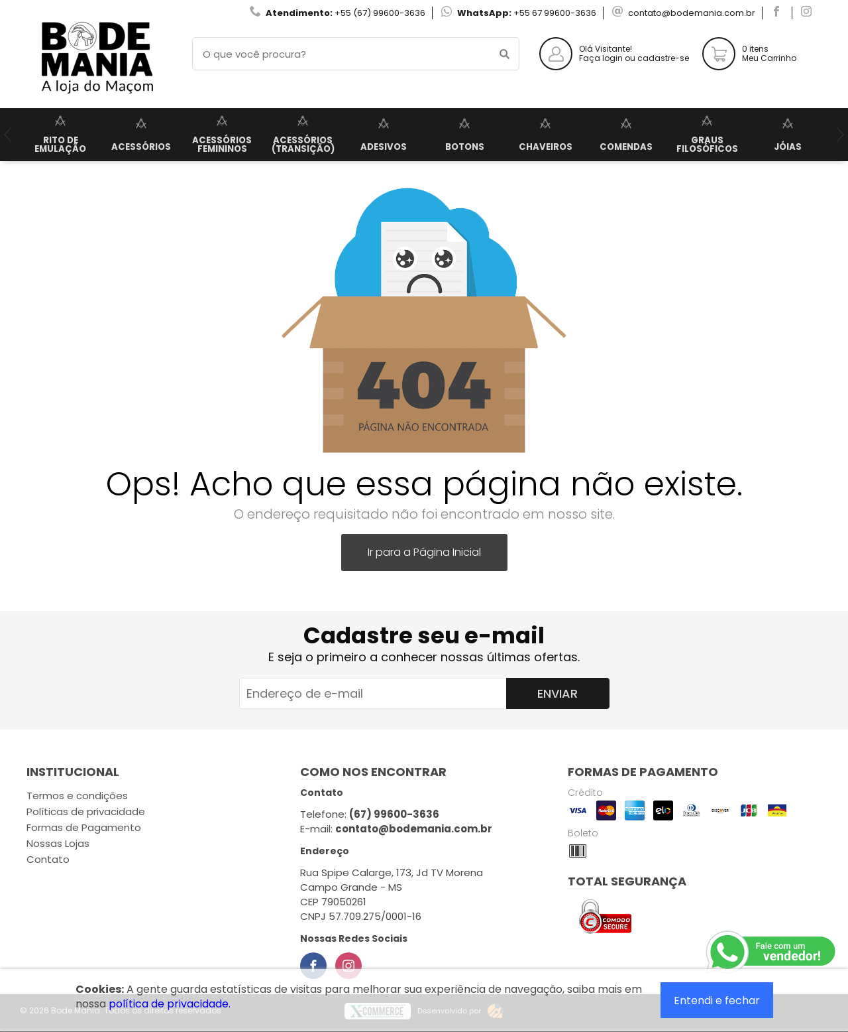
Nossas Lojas (57, 843)
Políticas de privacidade (85, 811)
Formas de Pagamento (83, 827)
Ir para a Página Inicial (424, 552)
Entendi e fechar (717, 1000)
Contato (48, 859)
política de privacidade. (170, 1003)
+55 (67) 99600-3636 (380, 13)
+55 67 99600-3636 (554, 13)
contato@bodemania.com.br (691, 13)
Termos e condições (77, 796)
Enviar (557, 693)
